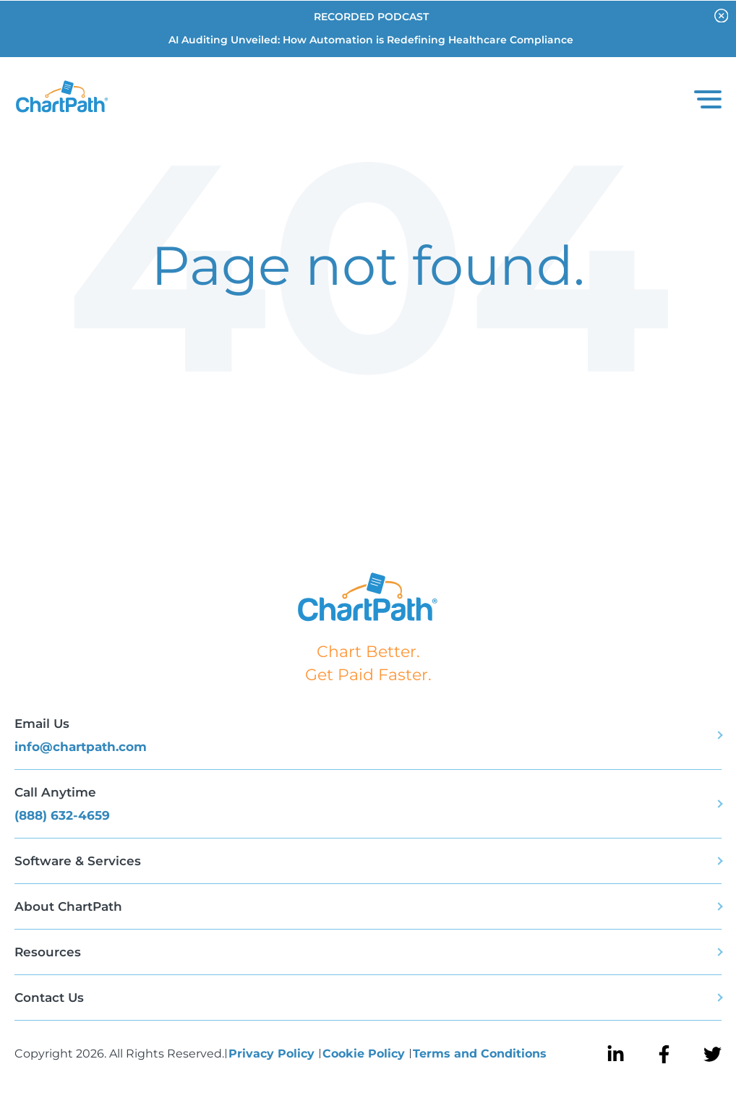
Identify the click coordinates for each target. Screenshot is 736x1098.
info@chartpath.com (80, 746)
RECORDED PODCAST (371, 16)
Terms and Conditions (480, 1053)
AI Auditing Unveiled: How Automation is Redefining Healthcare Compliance (370, 39)
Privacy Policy (273, 1053)
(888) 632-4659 (62, 815)
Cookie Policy (365, 1053)
